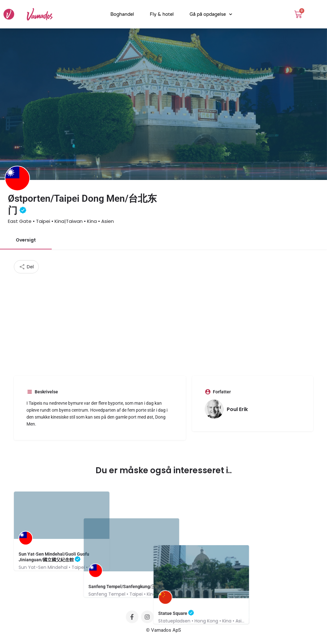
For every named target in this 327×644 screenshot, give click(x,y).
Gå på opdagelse (211, 14)
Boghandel (122, 14)
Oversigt (26, 240)
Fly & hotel (162, 14)
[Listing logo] (17, 178)
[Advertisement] (163, 321)
